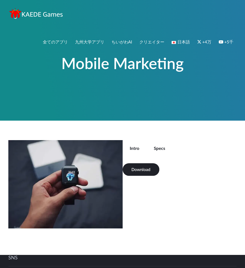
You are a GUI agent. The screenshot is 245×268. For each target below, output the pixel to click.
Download (141, 169)
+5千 (226, 41)
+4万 (204, 41)
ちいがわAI (122, 41)
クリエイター (151, 41)
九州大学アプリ (89, 41)
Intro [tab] (134, 148)
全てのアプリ (55, 41)
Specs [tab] (159, 148)
